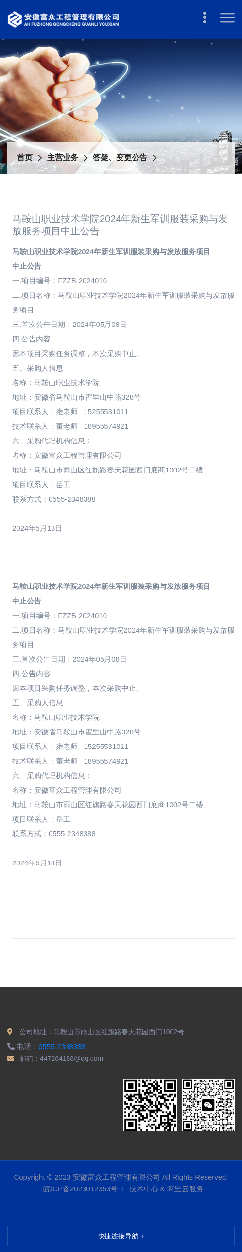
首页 (25, 157)
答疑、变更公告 (120, 157)
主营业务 (62, 157)
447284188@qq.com (71, 1058)
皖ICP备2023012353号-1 (83, 1189)
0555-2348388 (62, 1046)
